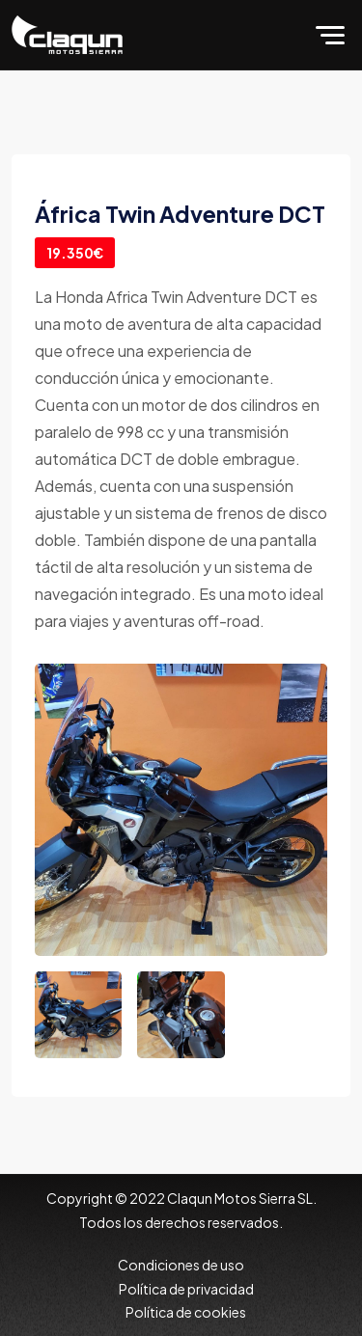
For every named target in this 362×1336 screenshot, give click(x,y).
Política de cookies (185, 1312)
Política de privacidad (186, 1288)
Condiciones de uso (181, 1264)
